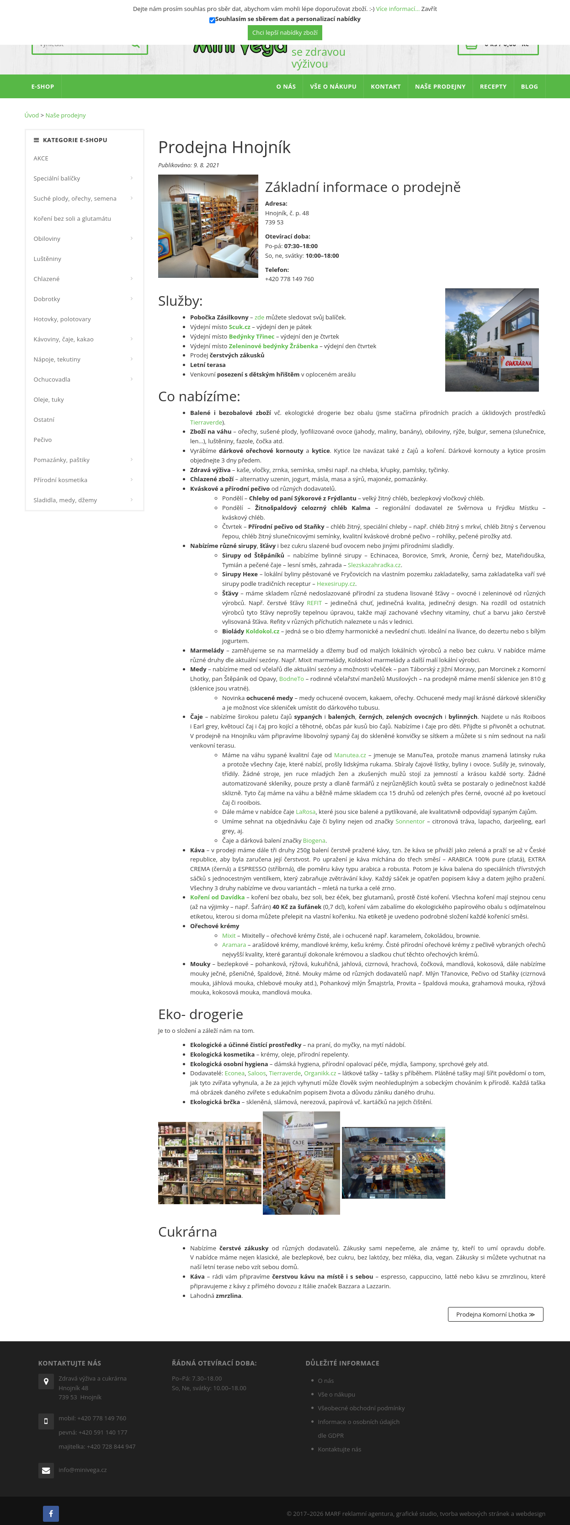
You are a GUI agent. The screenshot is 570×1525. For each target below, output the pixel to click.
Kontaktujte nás (340, 1443)
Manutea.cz (350, 749)
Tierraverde (206, 416)
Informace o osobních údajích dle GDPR (359, 1423)
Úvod (32, 109)
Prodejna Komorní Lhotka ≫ (495, 1308)
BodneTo (291, 673)
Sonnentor (410, 815)
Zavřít (429, 9)
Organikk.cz (320, 1067)
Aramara (234, 939)
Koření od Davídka (217, 891)
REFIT (314, 597)
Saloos (257, 1067)
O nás (326, 1375)
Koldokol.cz (263, 625)
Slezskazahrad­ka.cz (374, 559)
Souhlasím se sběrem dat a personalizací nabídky (288, 19)
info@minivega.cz (83, 1464)
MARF (333, 1508)
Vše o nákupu (337, 1388)
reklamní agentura (367, 1508)
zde (259, 311)
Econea (235, 1067)
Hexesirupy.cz (336, 578)
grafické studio (416, 1508)
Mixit (229, 929)
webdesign (530, 1508)
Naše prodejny (65, 109)
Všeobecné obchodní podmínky (361, 1402)
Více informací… (398, 9)
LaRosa (305, 806)
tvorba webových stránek (474, 1508)
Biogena (314, 834)
